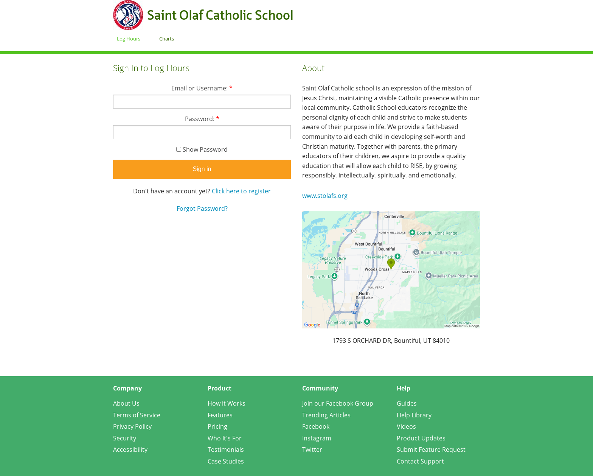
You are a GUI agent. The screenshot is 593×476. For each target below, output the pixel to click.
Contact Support (420, 461)
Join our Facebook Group (337, 403)
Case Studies (226, 461)
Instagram (316, 438)
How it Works (226, 403)
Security (124, 438)
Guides (407, 403)
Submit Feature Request (431, 449)
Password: (202, 119)
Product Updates (421, 438)
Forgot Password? (202, 208)
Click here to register (241, 191)
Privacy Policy (132, 426)
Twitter (312, 449)
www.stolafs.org (325, 195)
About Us (126, 403)
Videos (406, 426)
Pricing (217, 426)
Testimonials (226, 449)
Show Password (202, 149)
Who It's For (225, 438)
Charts (166, 38)
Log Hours (128, 38)
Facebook (315, 426)
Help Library (414, 415)
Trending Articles (326, 415)
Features (220, 415)
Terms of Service (136, 415)
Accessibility (130, 449)
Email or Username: (202, 88)
